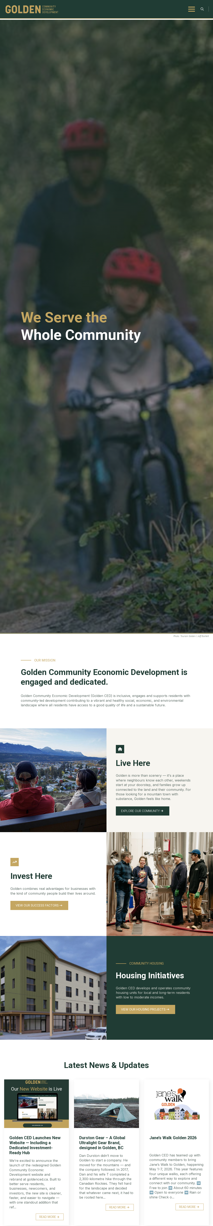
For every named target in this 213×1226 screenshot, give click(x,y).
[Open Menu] (191, 9)
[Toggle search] (202, 9)
